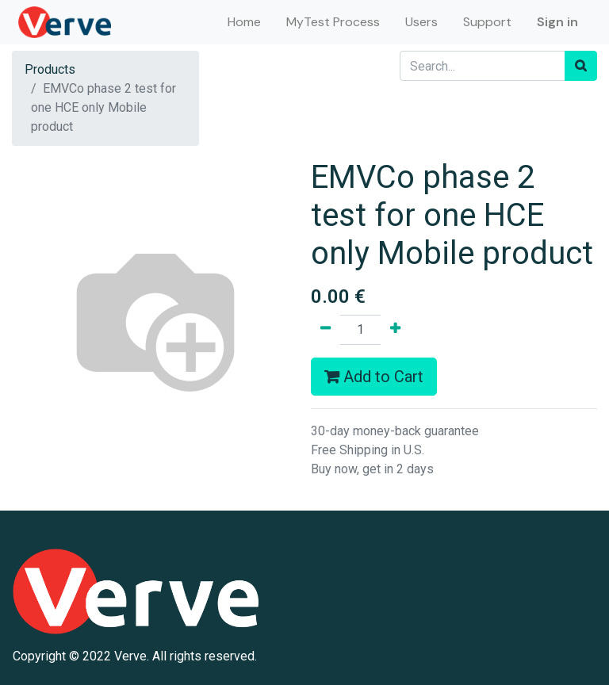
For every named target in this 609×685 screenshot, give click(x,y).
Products (50, 69)
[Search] (581, 66)
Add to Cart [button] (373, 376)
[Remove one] (325, 330)
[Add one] (395, 330)
